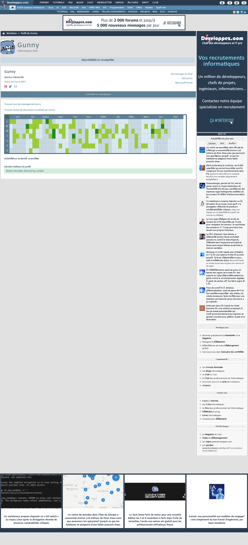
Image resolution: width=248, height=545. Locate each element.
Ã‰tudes (132, 2)
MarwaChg (29, 171)
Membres (11, 33)
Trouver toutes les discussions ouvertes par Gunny (29, 110)
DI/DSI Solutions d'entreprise (30, 8)
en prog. (211, 412)
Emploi (119, 2)
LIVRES (95, 12)
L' (206, 385)
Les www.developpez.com (217, 442)
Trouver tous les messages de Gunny (22, 104)
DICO (162, 12)
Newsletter (104, 2)
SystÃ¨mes (161, 8)
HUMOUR (172, 12)
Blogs (80, 2)
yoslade (40, 171)
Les (212, 367)
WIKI (155, 12)
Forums (44, 2)
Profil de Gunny (29, 33)
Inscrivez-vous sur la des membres (221, 382)
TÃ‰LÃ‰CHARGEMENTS (113, 12)
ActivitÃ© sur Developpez (98, 94)
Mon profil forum (183, 83)
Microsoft (74, 8)
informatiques (211, 415)
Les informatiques (213, 371)
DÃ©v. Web (94, 8)
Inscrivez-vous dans (223, 352)
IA (58, 8)
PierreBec (18, 171)
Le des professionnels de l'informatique (222, 378)
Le (205, 375)
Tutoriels (58, 2)
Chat (90, 2)
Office (139, 8)
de (214, 438)
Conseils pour (214, 419)
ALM (64, 8)
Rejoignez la (213, 342)
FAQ (70, 2)
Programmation (117, 8)
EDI (104, 8)
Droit (145, 2)
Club (155, 2)
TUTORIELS (62, 12)
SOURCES (132, 12)
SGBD (130, 8)
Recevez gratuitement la (219, 335)
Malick (9, 171)
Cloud (50, 8)
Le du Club (212, 434)
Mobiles (149, 8)
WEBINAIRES (83, 12)
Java (84, 8)
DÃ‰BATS (145, 12)
